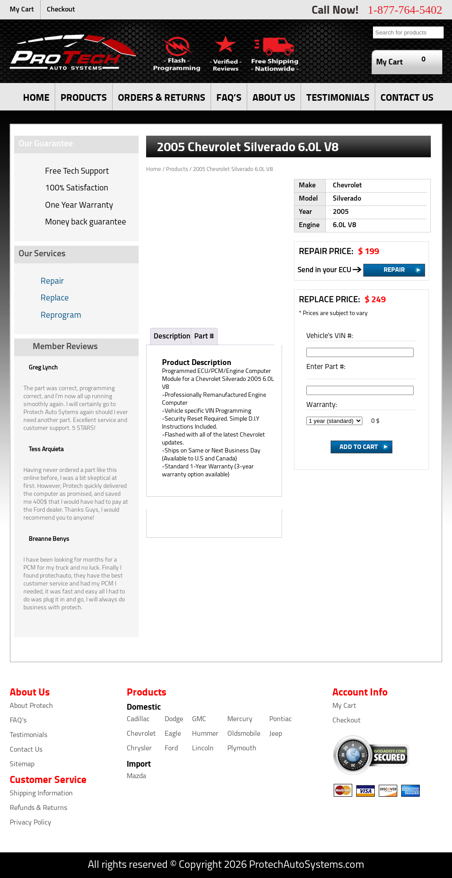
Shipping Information (41, 793)
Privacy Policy (30, 822)
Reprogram (61, 316)
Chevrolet (141, 733)
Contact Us (26, 749)
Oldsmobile (243, 733)
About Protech (31, 706)
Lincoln (203, 748)
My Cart (22, 9)
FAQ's (18, 720)
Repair (52, 281)
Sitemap (22, 764)
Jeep (275, 733)
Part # (204, 336)
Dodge (174, 719)
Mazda (136, 776)
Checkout (61, 9)
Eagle (173, 733)
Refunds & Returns (38, 808)
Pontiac (280, 719)
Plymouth (241, 748)
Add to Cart (358, 446)
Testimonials (28, 735)
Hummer (205, 733)
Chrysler (139, 748)
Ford (171, 748)
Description (172, 336)
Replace (55, 298)
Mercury (239, 719)
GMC (199, 719)
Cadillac (138, 719)
